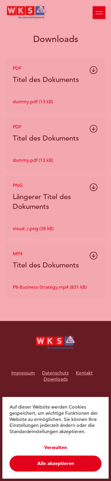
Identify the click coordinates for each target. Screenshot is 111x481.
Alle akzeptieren (55, 463)
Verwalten (55, 447)
